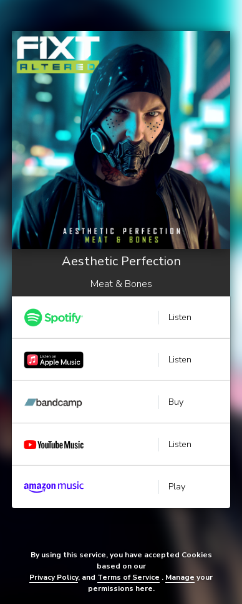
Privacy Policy (53, 577)
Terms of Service (128, 577)
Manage (180, 577)
